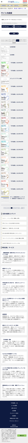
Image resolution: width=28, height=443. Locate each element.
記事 (6, 40)
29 (21, 208)
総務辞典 (13, 40)
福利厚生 (16, 5)
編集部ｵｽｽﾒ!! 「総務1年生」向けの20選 (11, 228)
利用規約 (14, 415)
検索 (15, 33)
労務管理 (3, 5)
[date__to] (20, 26)
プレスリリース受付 (14, 413)
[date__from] (8, 26)
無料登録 (25, 1)
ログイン (25, 2)
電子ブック (24, 40)
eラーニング (10, 40)
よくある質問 (14, 405)
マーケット (17, 40)
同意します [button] (22, 435)
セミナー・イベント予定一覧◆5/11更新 (11, 218)
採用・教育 (10, 5)
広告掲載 (14, 410)
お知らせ (21, 40)
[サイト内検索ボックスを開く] (26, 5)
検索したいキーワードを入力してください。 (12, 19)
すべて (2, 40)
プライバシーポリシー (14, 421)
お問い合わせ (14, 408)
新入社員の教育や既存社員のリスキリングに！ (12, 233)
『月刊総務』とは (14, 403)
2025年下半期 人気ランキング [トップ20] (11, 243)
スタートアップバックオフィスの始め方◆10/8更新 (13, 238)
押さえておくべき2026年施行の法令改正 (11, 223)
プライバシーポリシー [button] (6, 441)
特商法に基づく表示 (14, 418)
